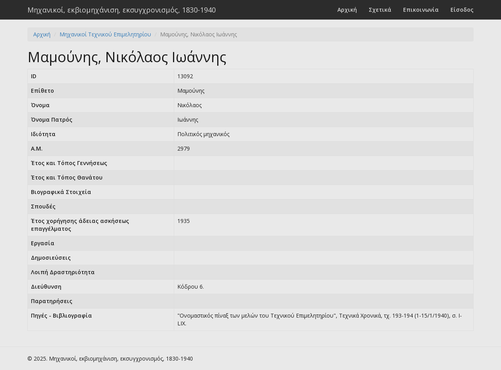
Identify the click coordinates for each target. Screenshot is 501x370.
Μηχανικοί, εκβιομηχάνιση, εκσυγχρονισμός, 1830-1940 (121, 9)
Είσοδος (462, 9)
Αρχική (347, 9)
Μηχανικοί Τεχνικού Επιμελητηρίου (105, 34)
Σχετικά (380, 9)
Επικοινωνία (421, 9)
